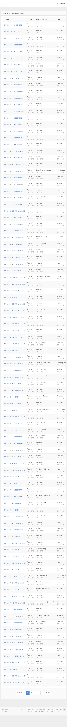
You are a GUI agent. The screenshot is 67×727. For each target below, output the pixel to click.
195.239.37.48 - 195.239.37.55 (13, 523)
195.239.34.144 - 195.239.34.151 (14, 297)
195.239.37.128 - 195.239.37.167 (14, 543)
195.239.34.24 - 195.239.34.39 (13, 231)
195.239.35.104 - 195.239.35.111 (14, 410)
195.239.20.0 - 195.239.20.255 (13, 131)
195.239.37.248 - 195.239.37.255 (14, 603)
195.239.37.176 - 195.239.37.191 (14, 556)
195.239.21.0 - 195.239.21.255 (13, 138)
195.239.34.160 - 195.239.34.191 (14, 311)
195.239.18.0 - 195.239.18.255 (13, 118)
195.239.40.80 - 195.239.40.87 (13, 643)
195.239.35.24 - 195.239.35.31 (13, 364)
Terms (59, 711)
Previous (20, 693)
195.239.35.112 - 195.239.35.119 (14, 417)
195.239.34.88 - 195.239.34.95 (13, 264)
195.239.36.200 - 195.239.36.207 (14, 463)
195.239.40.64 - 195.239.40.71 (13, 629)
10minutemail (59, 709)
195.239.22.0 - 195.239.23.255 (13, 145)
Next (48, 693)
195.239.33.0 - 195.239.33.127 (13, 204)
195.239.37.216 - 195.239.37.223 (14, 576)
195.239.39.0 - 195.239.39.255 (13, 616)
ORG (40, 711)
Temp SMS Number (26, 709)
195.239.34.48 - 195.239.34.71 (13, 244)
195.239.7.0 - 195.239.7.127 (13, 71)
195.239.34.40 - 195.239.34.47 (13, 238)
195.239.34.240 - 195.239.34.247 (14, 344)
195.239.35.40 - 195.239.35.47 (13, 377)
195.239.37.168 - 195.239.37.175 (14, 550)
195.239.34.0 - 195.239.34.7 (13, 218)
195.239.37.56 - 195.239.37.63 (13, 530)
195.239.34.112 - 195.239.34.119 (14, 277)
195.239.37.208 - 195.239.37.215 (14, 570)
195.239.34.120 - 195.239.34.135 (14, 284)
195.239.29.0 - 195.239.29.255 (13, 178)
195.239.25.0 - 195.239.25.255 (13, 158)
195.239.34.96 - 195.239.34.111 (14, 271)
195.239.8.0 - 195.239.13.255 (13, 85)
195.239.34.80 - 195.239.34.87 (13, 257)
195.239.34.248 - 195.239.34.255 (14, 350)
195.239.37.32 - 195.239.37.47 (13, 516)
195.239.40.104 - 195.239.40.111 (14, 663)
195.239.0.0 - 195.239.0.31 (12, 32)
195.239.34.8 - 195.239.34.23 (13, 224)
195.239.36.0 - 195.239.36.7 (13, 437)
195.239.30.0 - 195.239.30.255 (13, 184)
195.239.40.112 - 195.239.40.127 (14, 669)
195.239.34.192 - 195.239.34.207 (14, 317)
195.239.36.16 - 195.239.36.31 (13, 450)
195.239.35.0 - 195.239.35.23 (13, 357)
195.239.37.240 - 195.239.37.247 (14, 596)
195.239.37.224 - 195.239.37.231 (14, 583)
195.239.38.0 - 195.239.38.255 (13, 609)
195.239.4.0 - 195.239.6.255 (13, 65)
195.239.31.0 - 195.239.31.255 (13, 191)
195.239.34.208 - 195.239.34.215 (14, 324)
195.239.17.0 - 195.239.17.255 (13, 111)
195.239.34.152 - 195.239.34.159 (14, 304)
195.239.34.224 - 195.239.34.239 (14, 337)
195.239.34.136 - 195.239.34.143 (14, 291)
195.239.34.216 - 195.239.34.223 (14, 330)
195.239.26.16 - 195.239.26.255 (14, 164)
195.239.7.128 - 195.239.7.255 (13, 78)
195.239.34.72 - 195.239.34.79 (13, 251)
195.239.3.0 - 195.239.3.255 (13, 58)
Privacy (53, 711)
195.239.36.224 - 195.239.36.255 (14, 483)
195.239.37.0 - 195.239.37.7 (13, 490)
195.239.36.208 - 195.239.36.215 (14, 470)
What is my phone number (44, 709)
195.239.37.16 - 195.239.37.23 (13, 503)
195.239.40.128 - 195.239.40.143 (14, 676)
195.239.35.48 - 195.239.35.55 (13, 384)
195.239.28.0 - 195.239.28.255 (13, 171)
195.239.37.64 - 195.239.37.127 (14, 536)
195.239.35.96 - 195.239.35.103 (14, 404)
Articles (30, 711)
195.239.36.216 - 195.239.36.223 (14, 477)
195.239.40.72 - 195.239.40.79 (13, 636)
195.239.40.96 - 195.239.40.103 (14, 656)
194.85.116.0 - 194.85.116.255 (13, 25)
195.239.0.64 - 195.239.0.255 (13, 45)
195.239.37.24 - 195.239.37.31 (13, 510)
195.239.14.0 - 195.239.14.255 (13, 91)
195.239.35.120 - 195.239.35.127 (14, 423)
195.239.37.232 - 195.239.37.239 (14, 590)
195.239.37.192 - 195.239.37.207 (14, 563)
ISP (36, 711)
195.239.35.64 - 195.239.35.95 (13, 397)
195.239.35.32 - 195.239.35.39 (13, 370)
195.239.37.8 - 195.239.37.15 (13, 497)
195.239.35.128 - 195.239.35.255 (14, 430)
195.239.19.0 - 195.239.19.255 (13, 125)
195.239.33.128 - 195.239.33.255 (14, 211)
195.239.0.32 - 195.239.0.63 (13, 38)
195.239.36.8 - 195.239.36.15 (13, 443)
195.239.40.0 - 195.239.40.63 (13, 623)
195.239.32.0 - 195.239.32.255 (13, 198)
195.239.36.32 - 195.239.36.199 (14, 457)
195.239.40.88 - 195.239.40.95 (13, 649)
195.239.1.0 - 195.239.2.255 (13, 52)
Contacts (46, 711)
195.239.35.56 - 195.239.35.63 (13, 390)
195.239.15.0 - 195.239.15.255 (13, 98)
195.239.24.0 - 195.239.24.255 (13, 151)
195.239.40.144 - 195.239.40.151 (14, 683)
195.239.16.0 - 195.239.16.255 (13, 105)
